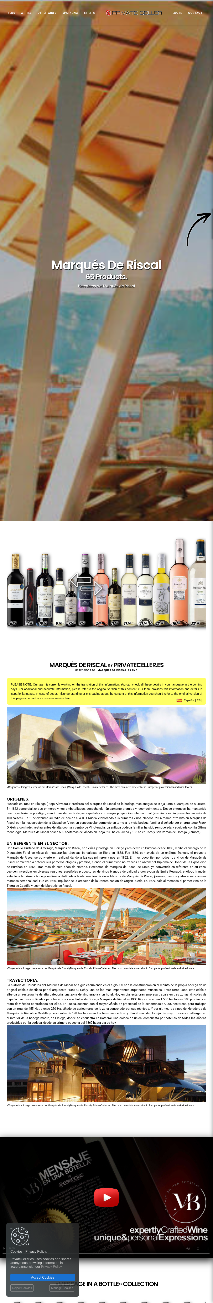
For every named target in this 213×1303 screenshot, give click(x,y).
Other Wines (47, 13)
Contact (195, 13)
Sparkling (70, 13)
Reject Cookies (22, 1288)
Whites (26, 13)
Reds (11, 13)
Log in (177, 13)
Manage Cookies (62, 1288)
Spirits (89, 13)
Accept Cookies (42, 1277)
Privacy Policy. (52, 1266)
